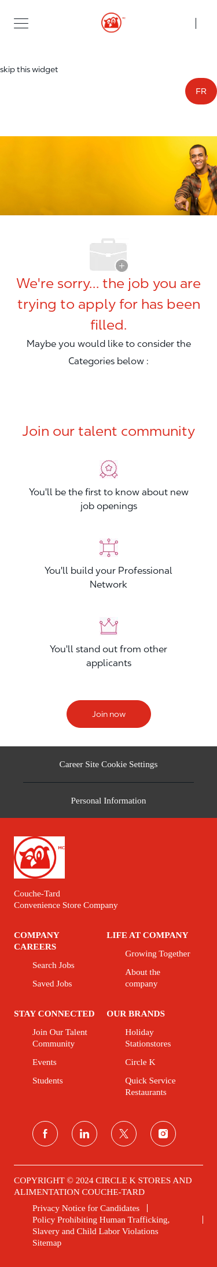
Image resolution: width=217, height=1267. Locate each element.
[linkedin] (84, 1133)
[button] (21, 23)
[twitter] (124, 1133)
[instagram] (163, 1133)
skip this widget (29, 69)
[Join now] (109, 714)
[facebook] (45, 1133)
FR (201, 91)
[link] (108, 857)
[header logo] (108, 23)
